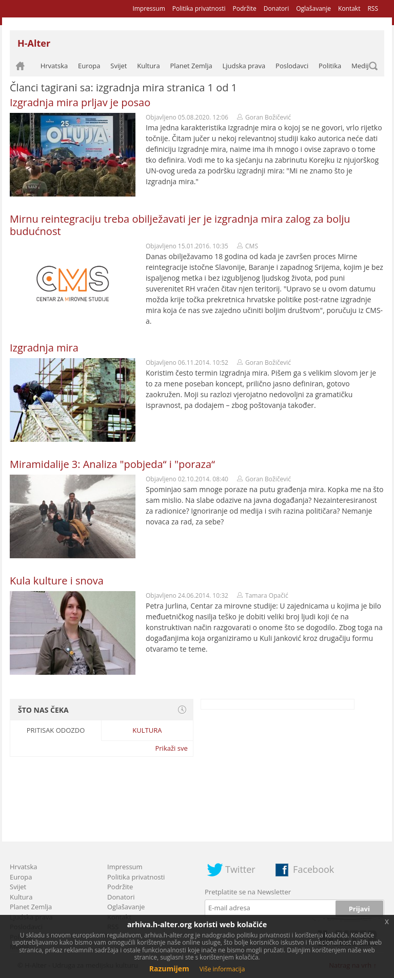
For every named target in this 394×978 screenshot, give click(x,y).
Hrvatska (54, 65)
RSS (372, 8)
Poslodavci (291, 65)
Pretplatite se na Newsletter (248, 891)
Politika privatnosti (199, 8)
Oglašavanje (313, 8)
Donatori (276, 8)
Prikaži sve (171, 748)
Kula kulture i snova (57, 581)
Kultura (148, 65)
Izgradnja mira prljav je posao (80, 102)
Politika (330, 65)
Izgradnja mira (44, 348)
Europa (89, 65)
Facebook (313, 869)
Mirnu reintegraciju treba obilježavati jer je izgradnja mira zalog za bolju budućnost (180, 225)
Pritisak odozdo (56, 730)
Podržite (244, 8)
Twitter (240, 869)
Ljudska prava (243, 65)
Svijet (118, 65)
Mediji (360, 65)
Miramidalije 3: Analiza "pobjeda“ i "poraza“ (112, 464)
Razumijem (169, 968)
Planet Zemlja (191, 65)
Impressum (148, 8)
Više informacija (222, 969)
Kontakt (349, 8)
